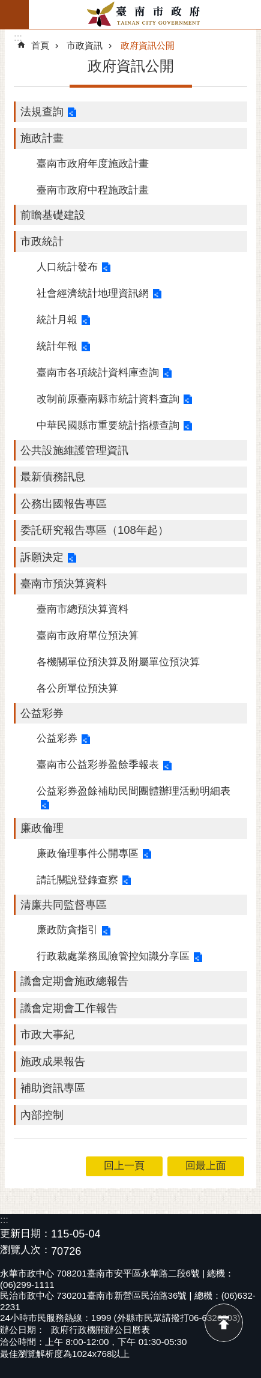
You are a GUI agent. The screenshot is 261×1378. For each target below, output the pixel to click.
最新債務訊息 (52, 476)
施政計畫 (42, 137)
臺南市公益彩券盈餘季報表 (98, 764)
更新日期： (25, 1233)
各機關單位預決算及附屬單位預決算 (118, 662)
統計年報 (57, 346)
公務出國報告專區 (63, 503)
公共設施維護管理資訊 (74, 450)
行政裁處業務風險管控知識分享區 (113, 956)
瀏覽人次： (25, 1250)
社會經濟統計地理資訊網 (93, 293)
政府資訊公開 (148, 45)
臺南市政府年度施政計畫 (93, 163)
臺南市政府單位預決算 (88, 635)
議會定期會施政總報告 (74, 981)
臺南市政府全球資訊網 (145, 14)
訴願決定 (42, 557)
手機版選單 (14, 14)
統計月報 (57, 319)
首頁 (40, 45)
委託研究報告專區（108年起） (94, 530)
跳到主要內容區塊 (6, 6)
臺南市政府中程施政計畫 (93, 190)
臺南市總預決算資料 (82, 609)
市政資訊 (85, 45)
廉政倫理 (42, 827)
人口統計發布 (67, 267)
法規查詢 (42, 111)
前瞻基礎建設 (52, 214)
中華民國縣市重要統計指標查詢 (108, 425)
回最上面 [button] (205, 1165)
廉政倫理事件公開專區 (88, 853)
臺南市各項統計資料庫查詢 (98, 372)
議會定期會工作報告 (69, 1008)
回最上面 (224, 1323)
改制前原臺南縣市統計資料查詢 (108, 399)
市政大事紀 (47, 1034)
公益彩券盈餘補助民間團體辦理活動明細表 (133, 791)
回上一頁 (124, 1165)
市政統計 (42, 241)
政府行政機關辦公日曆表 (100, 1330)
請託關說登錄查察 (77, 880)
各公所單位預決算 (77, 688)
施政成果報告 (52, 1061)
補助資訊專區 (52, 1087)
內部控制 (42, 1114)
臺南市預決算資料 (63, 583)
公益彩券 (42, 713)
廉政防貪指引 (67, 929)
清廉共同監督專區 (63, 904)
